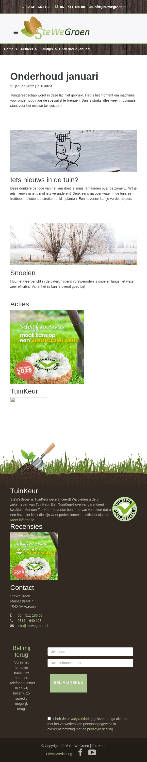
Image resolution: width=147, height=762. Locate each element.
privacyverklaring (80, 719)
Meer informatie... (23, 520)
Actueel (26, 49)
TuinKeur (99, 746)
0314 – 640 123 (38, 7)
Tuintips (46, 49)
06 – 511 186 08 (72, 7)
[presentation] (85, 706)
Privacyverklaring (59, 754)
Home (9, 49)
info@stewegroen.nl (110, 7)
